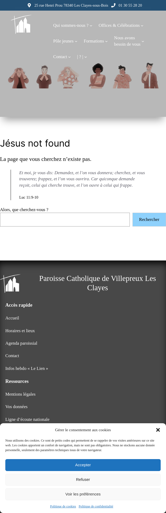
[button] (158, 430)
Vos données (16, 406)
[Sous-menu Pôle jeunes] (76, 41)
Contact (12, 355)
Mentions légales (20, 394)
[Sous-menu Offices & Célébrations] (142, 25)
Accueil (12, 317)
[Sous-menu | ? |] (85, 56)
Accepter (83, 465)
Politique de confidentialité (96, 506)
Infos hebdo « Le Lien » (26, 368)
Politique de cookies (63, 506)
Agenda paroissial (21, 343)
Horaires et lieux (20, 330)
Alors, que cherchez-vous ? (24, 209)
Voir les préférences (83, 494)
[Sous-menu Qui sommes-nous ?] (91, 25)
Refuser (83, 479)
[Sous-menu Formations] (106, 41)
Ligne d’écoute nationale (27, 419)
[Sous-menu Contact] (69, 56)
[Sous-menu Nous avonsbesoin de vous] (143, 41)
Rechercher (149, 219)
